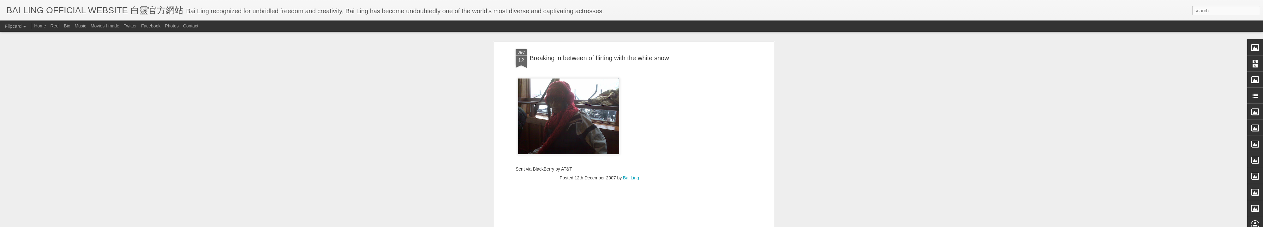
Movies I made (105, 25)
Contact (190, 25)
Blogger (670, 223)
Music (80, 25)
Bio (67, 25)
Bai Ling (631, 74)
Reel (55, 25)
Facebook (150, 25)
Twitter (130, 25)
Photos (172, 25)
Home (40, 25)
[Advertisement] (599, 115)
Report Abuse (689, 223)
